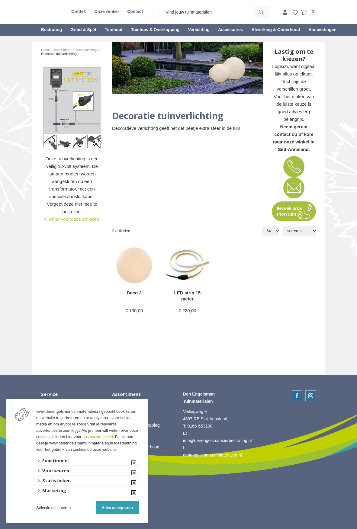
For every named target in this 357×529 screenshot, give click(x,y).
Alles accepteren (117, 507)
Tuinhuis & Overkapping (155, 29)
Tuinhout (114, 29)
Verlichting (199, 29)
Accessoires (230, 29)
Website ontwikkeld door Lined (178, 526)
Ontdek (78, 11)
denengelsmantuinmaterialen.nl (212, 455)
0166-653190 (200, 426)
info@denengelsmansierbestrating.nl (217, 440)
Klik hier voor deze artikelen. (71, 219)
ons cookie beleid (97, 436)
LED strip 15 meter (187, 295)
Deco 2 (134, 292)
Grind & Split (83, 29)
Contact (135, 11)
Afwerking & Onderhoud (275, 29)
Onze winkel (106, 11)
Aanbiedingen (322, 29)
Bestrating (51, 29)
